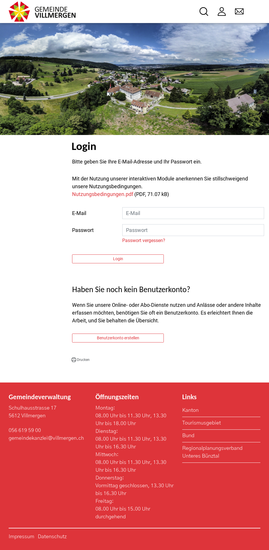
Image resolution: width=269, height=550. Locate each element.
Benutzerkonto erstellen (118, 338)
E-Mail (79, 213)
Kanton (190, 410)
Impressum (21, 536)
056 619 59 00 (25, 430)
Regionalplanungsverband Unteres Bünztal (212, 452)
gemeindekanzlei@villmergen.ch (46, 438)
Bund (188, 435)
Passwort (83, 230)
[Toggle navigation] (256, 12)
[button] (80, 359)
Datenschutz (52, 536)
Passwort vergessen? (143, 240)
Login (118, 258)
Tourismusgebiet (201, 423)
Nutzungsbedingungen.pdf (102, 194)
